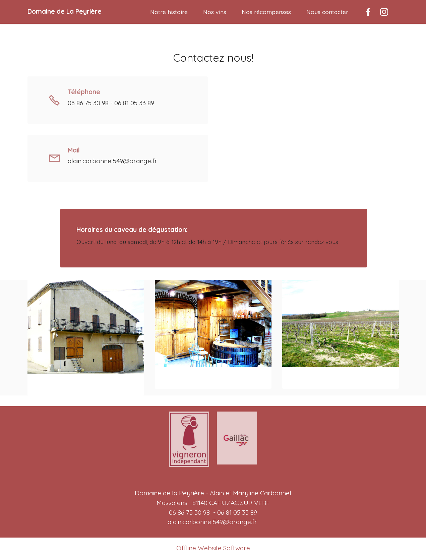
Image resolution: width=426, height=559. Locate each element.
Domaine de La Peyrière (64, 11)
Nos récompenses (266, 11)
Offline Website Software (213, 548)
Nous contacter (327, 11)
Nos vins (214, 11)
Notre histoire (169, 11)
